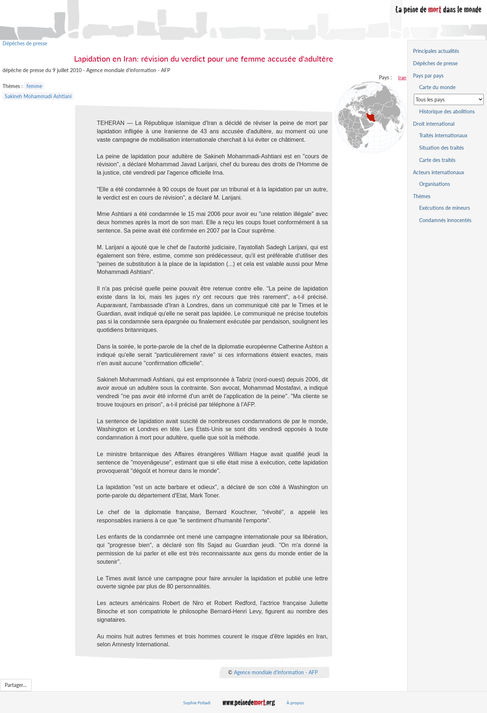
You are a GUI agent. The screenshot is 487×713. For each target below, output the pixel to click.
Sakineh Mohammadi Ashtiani (38, 96)
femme (34, 86)
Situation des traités (441, 148)
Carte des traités (437, 160)
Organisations (434, 184)
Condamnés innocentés (445, 220)
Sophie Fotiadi (197, 702)
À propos (295, 702)
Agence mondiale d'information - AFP (276, 672)
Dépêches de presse (25, 43)
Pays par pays (428, 75)
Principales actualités (436, 51)
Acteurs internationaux (438, 172)
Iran (402, 77)
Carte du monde (437, 87)
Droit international (433, 124)
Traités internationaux (443, 135)
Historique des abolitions (447, 111)
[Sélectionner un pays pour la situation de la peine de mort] (449, 99)
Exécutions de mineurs (444, 208)
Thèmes (421, 196)
